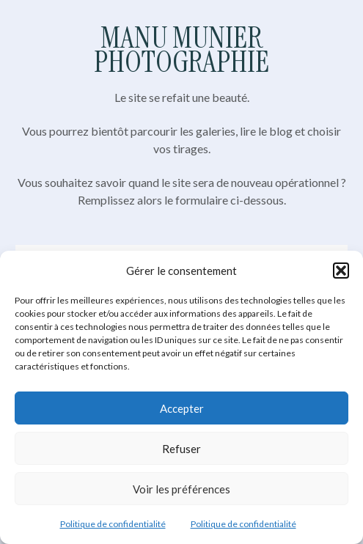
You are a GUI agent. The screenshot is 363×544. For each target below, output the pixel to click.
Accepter (182, 408)
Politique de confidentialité (113, 523)
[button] (341, 270)
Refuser (181, 448)
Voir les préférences (181, 489)
